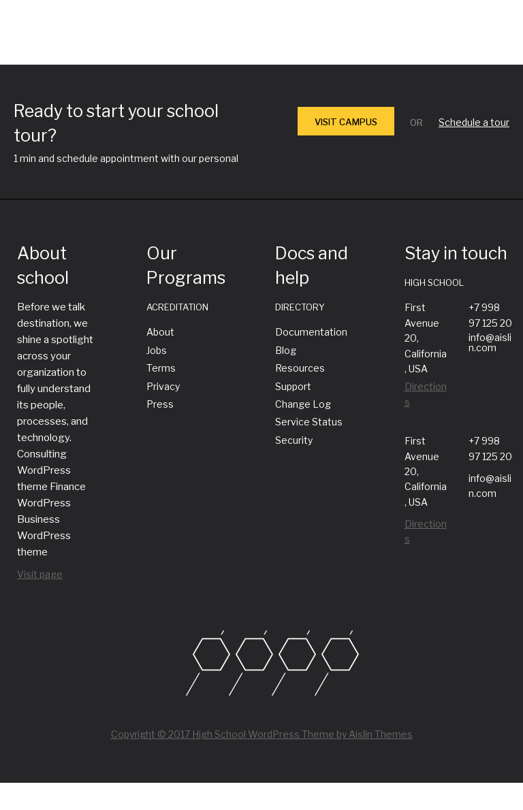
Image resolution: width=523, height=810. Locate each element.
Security (294, 440)
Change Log (303, 404)
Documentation (311, 332)
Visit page (40, 574)
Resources (300, 368)
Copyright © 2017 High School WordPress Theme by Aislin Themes (262, 734)
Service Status (309, 421)
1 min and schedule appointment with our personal (126, 158)
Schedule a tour (474, 122)
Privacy (163, 386)
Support (293, 386)
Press (160, 404)
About (160, 332)
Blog (285, 350)
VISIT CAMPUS (346, 121)
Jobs (156, 350)
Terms (161, 368)
